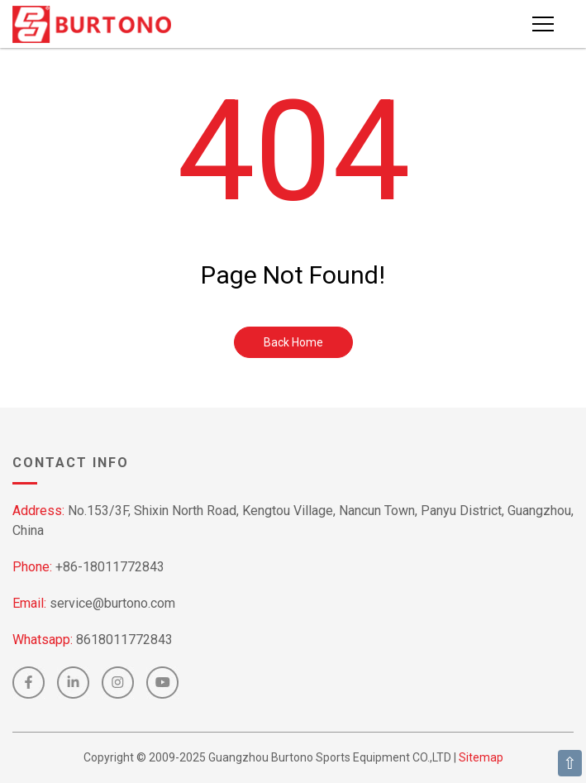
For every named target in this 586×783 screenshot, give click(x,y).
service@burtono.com (112, 603)
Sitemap (481, 757)
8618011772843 (124, 639)
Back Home (293, 342)
